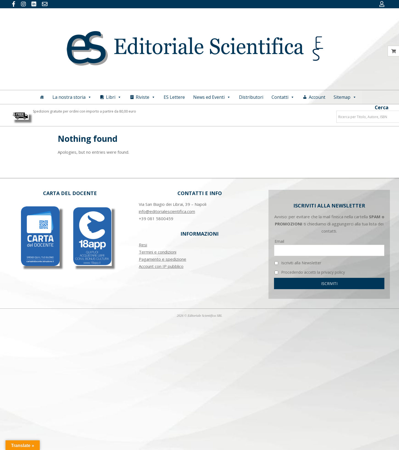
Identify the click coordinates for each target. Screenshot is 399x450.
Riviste (145, 97)
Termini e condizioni (157, 252)
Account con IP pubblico (161, 266)
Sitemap (345, 97)
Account (317, 97)
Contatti (283, 97)
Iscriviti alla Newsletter (298, 262)
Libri (113, 97)
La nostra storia (72, 97)
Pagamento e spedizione (162, 259)
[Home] (42, 97)
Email (279, 241)
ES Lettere (174, 97)
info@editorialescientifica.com (167, 211)
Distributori (251, 97)
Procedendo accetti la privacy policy (310, 272)
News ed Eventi (212, 97)
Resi (143, 244)
